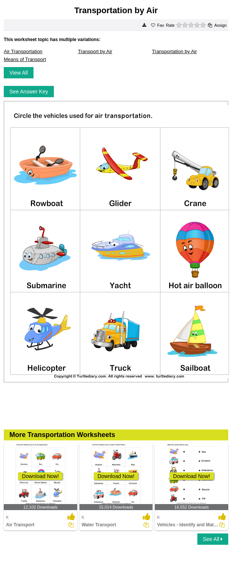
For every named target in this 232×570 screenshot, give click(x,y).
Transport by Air (95, 51)
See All (213, 539)
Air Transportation (23, 51)
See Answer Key (28, 92)
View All (18, 73)
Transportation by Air (174, 51)
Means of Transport (25, 59)
